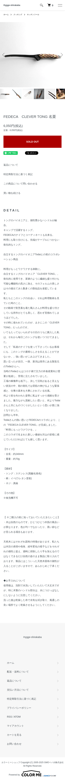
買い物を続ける (11, 193)
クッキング (18, 14)
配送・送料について (18, 671)
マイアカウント (15, 725)
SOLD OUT (32, 141)
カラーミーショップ (10, 762)
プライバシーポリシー (19, 707)
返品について (10, 164)
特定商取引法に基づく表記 (18, 174)
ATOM (17, 716)
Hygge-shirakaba (11, 5)
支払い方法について (18, 689)
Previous (4, 55)
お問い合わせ (14, 743)
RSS (9, 716)
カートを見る (14, 734)
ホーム (6, 14)
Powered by (32, 773)
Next (61, 55)
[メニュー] (60, 5)
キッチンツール (33, 14)
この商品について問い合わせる (20, 183)
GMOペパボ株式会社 (54, 762)
